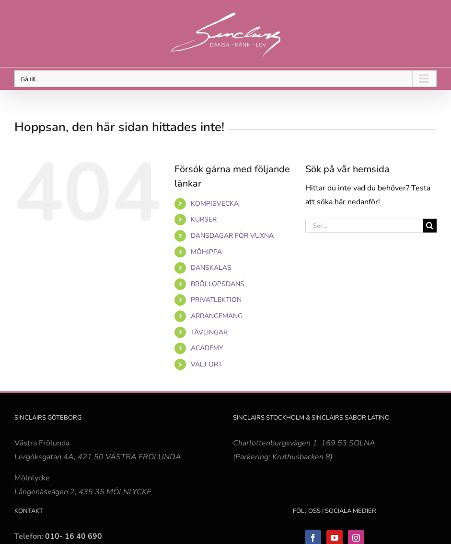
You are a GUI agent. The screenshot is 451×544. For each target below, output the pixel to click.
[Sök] (430, 226)
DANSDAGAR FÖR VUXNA (232, 235)
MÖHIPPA (206, 251)
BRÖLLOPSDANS (217, 284)
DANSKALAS (211, 267)
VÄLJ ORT (206, 364)
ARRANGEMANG (217, 316)
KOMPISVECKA (215, 203)
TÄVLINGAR (209, 332)
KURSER (204, 219)
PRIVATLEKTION (216, 299)
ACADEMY (207, 348)
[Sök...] (364, 226)
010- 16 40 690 (73, 536)
